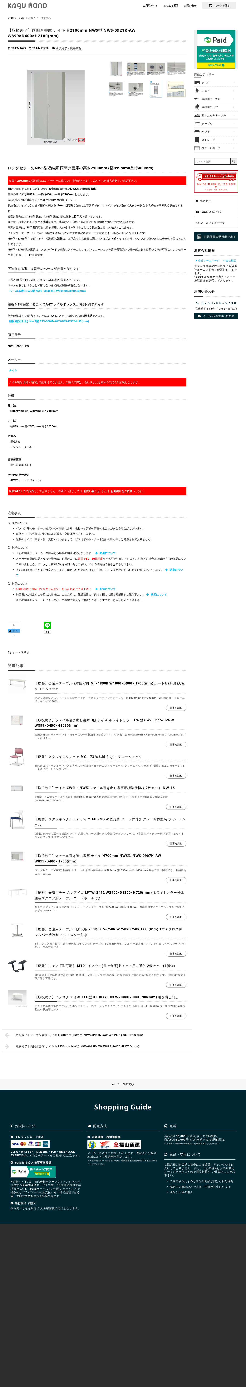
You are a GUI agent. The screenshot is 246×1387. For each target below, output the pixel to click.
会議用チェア (210, 107)
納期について (108, 553)
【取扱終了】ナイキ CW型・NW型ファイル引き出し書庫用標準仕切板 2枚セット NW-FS (105, 788)
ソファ (206, 131)
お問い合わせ (92, 491)
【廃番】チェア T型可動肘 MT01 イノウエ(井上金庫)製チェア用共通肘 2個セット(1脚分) (105, 966)
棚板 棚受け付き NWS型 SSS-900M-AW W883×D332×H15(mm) (49, 321)
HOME (14, 1362)
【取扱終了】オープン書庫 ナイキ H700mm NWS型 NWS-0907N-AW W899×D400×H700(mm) (78, 1035)
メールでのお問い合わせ (218, 316)
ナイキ (13, 370)
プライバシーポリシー (73, 1362)
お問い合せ (190, 5)
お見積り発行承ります (216, 236)
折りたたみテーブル (214, 115)
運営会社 (205, 201)
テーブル (207, 123)
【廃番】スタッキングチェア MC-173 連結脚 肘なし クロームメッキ (88, 756)
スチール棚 (208, 148)
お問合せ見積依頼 (214, 1354)
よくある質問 (170, 5)
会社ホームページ (209, 260)
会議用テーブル (211, 99)
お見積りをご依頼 (121, 491)
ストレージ (208, 140)
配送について (108, 589)
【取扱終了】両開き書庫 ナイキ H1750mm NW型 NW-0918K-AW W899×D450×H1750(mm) (76, 1046)
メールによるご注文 (213, 223)
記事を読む (176, 707)
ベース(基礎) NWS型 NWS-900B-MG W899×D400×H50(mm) (47, 291)
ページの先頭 (125, 1084)
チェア (206, 90)
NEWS (95, 1362)
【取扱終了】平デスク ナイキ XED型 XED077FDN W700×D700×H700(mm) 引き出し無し (107, 997)
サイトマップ (47, 1362)
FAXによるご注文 (211, 211)
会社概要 (231, 260)
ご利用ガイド (150, 5)
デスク (206, 82)
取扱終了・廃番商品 (69, 48)
